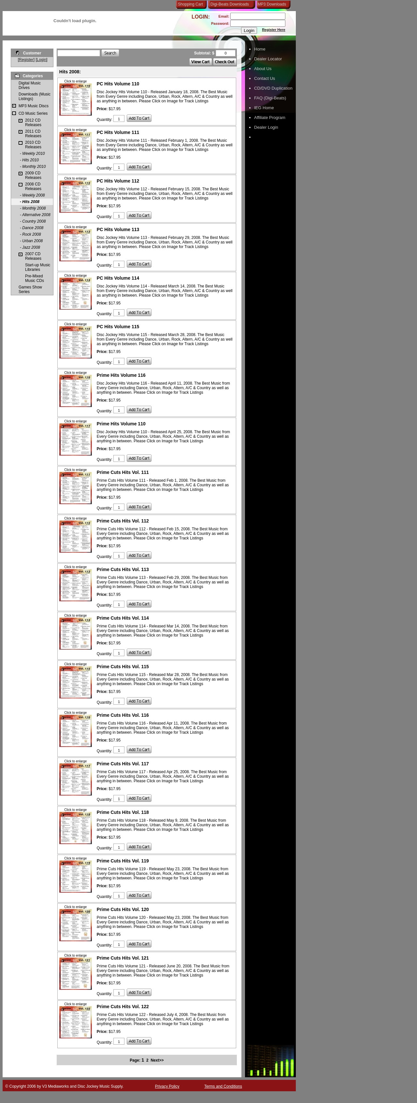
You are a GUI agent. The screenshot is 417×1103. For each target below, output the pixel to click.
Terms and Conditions (223, 1086)
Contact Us (264, 78)
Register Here (273, 30)
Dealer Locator (268, 58)
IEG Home (264, 107)
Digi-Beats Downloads (229, 4)
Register (26, 59)
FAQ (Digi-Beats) (270, 98)
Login (41, 59)
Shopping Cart (190, 4)
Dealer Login (266, 127)
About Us (262, 68)
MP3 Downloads (270, 4)
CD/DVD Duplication (273, 88)
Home (260, 49)
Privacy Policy (167, 1086)
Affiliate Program (269, 117)
